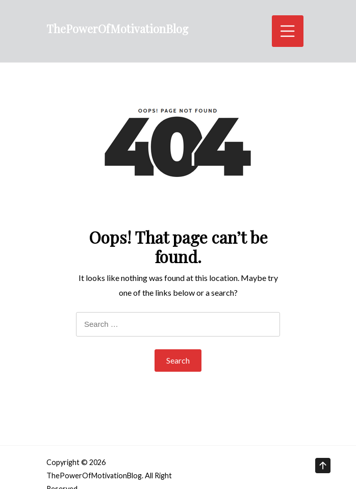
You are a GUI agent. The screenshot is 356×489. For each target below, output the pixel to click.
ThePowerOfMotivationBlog (117, 28)
